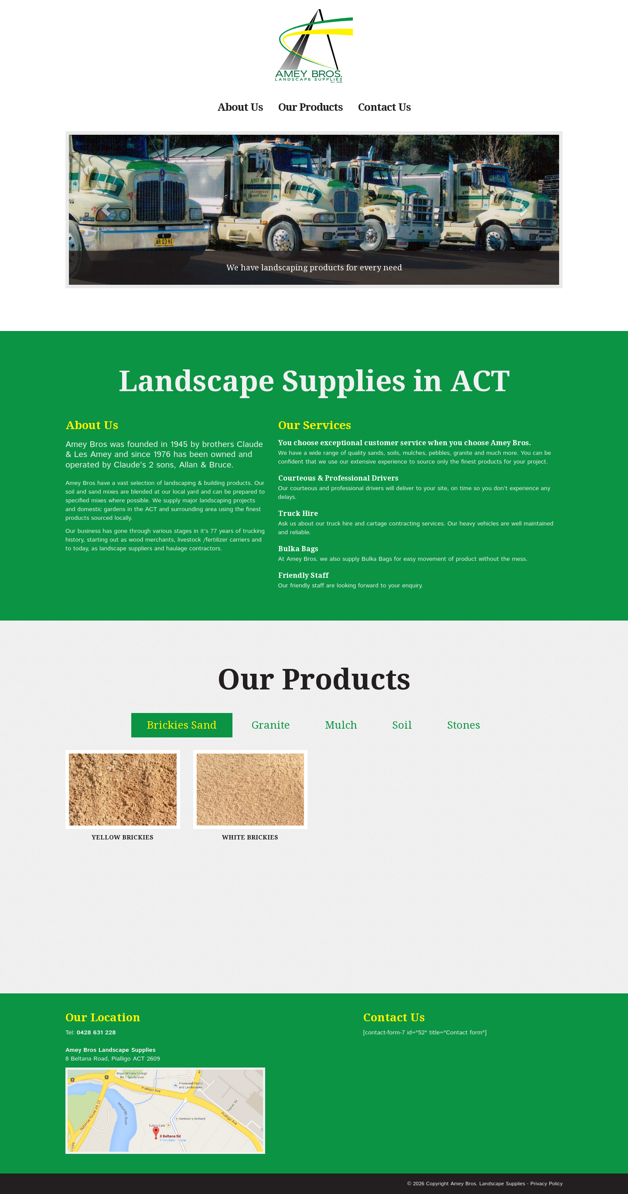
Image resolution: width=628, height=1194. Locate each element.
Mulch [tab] (341, 725)
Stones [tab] (463, 725)
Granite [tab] (271, 725)
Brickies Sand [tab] (182, 725)
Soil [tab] (402, 725)
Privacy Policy (546, 1183)
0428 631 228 (96, 1032)
